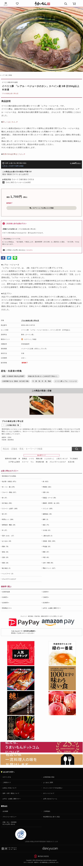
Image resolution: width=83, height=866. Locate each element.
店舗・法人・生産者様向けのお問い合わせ (9, 823)
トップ (2, 75)
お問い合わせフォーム (50, 799)
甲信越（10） (47, 546)
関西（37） (46, 552)
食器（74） (46, 525)
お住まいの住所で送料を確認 (12, 166)
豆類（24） (46, 492)
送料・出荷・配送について (11, 793)
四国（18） (5, 563)
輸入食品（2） (6, 568)
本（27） (5, 530)
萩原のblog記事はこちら (13, 154)
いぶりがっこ (49, 458)
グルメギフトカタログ (58, 462)
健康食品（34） (48, 514)
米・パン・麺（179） (9, 487)
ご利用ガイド (7, 782)
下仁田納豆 (74, 458)
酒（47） (5, 514)
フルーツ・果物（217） (9, 492)
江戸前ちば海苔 (14, 462)
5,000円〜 (5, 597)
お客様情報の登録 (48, 777)
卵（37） (5, 498)
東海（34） (5, 552)
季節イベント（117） (49, 568)
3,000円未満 (6, 592)
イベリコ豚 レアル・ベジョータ (66, 381)
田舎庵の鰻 (40, 462)
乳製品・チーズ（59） (50, 498)
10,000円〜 (5, 603)
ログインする (7, 777)
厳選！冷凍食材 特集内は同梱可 (13, 376)
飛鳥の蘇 (39, 458)
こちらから (29, 250)
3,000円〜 (46, 592)
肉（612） (46, 481)
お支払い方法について (9, 788)
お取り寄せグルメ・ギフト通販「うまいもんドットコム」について (41, 747)
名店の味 (71, 462)
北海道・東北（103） (49, 541)
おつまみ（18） (7, 541)
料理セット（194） (8, 519)
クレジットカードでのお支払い (53, 788)
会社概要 (5, 811)
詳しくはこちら (9, 122)
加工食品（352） (7, 503)
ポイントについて (48, 793)
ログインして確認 (30, 339)
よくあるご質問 (48, 782)
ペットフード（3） (8, 573)
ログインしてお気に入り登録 (42, 208)
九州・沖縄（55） (48, 563)
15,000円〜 (46, 603)
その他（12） (47, 530)
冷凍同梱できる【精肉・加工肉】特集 (15, 381)
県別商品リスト (7, 608)
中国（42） (46, 557)
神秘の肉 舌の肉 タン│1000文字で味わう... (43, 376)
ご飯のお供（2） (48, 536)
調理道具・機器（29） (9, 525)
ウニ (32, 462)
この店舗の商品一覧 (12, 425)
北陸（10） (5, 557)
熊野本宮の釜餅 (10, 458)
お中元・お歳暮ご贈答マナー (52, 608)
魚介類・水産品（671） (9, 481)
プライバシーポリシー (9, 817)
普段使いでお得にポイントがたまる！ (23, 632)
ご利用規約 (46, 811)
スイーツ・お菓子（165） (10, 508)
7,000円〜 (46, 597)
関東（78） (5, 546)
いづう (31, 458)
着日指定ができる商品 (9, 476)
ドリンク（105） (48, 508)
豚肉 (10, 75)
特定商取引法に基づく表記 (51, 817)
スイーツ (25, 462)
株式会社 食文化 (43, 856)
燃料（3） (46, 519)
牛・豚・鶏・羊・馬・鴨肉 (41, 381)
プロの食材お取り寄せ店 (10, 93)
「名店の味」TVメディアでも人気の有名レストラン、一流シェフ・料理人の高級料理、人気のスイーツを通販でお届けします (41, 759)
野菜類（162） (47, 487)
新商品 (24, 458)
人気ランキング (62, 458)
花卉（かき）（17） (8, 536)
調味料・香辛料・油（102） (51, 503)
